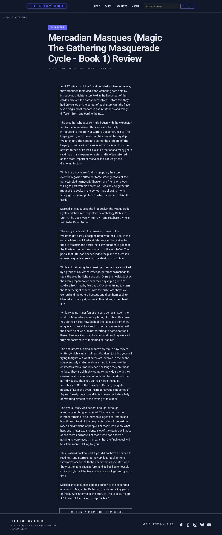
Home (97, 6)
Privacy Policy (19, 529)
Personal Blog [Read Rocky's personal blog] (163, 524)
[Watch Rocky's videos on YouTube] (209, 524)
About (135, 6)
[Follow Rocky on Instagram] (195, 524)
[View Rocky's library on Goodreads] (188, 524)
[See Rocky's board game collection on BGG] (181, 524)
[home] (46, 6)
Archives (122, 6)
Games (108, 6)
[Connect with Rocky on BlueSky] (202, 524)
